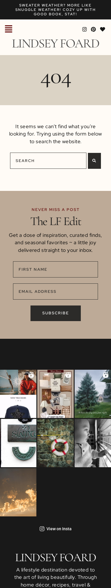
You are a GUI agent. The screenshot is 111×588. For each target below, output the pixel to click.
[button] (8, 29)
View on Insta (55, 528)
